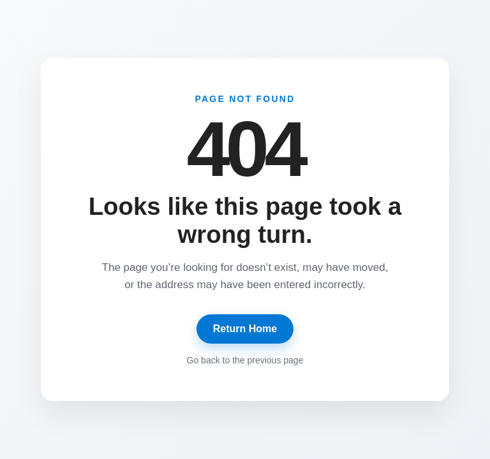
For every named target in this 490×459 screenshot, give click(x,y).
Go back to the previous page (245, 360)
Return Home (245, 328)
